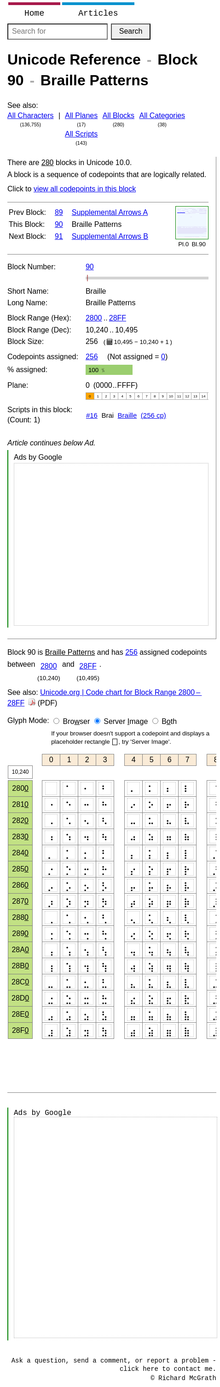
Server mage (126, 721)
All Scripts (81, 134)
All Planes (81, 115)
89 (59, 212)
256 (92, 357)
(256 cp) (153, 415)
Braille (127, 415)
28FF (117, 318)
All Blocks (118, 115)
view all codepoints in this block (85, 189)
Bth (169, 721)
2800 (94, 318)
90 (59, 224)
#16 (92, 415)
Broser (76, 721)
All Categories (162, 115)
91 (59, 236)
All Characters (30, 115)
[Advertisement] (111, 544)
